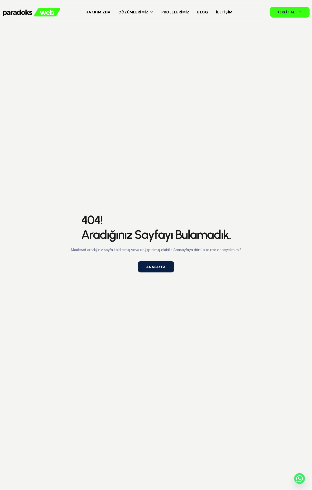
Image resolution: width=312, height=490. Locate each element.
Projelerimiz (175, 12)
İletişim (224, 12)
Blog (202, 12)
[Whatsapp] (299, 478)
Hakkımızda (98, 12)
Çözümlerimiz (136, 12)
